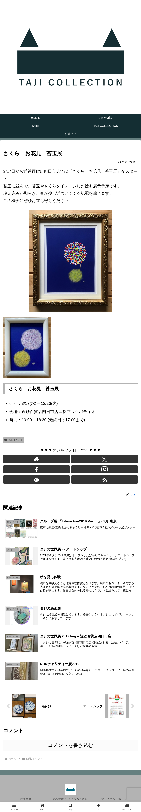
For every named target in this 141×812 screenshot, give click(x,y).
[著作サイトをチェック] (36, 459)
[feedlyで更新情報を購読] (36, 479)
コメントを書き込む (70, 745)
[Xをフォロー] (104, 459)
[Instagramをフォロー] (104, 469)
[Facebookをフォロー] (36, 469)
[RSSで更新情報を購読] (104, 479)
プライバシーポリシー (115, 799)
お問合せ (25, 799)
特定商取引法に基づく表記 (70, 799)
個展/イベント (13, 439)
